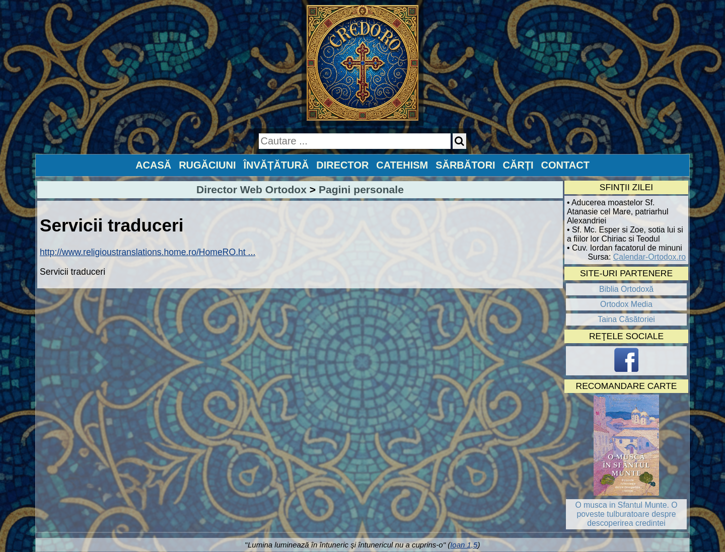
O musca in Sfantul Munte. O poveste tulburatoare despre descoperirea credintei (626, 514)
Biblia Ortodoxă (626, 289)
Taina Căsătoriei (626, 319)
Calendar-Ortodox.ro (649, 257)
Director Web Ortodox (251, 189)
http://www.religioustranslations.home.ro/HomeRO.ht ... (147, 252)
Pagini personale (361, 189)
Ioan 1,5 (463, 544)
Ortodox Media (626, 304)
